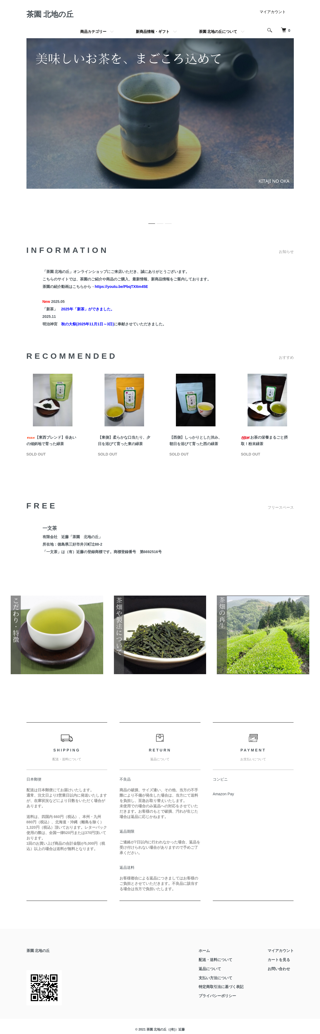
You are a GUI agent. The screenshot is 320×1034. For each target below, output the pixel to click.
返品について (210, 969)
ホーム (204, 950)
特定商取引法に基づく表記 (221, 987)
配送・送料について (215, 960)
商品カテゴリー (93, 31)
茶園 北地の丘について (218, 31)
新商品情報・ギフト (152, 31)
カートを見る (279, 960)
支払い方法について (215, 978)
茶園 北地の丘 (50, 14)
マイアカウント (273, 12)
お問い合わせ (279, 969)
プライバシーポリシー (217, 996)
